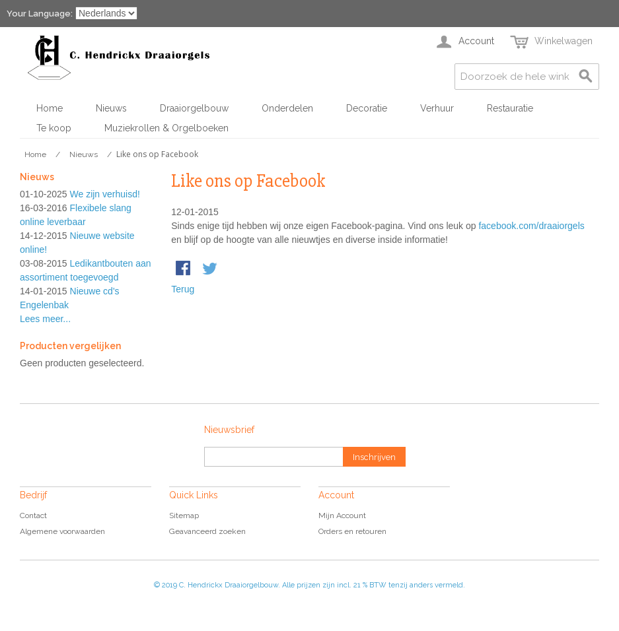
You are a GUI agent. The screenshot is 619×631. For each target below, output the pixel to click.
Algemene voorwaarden (62, 531)
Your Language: (40, 13)
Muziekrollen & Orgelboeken (166, 128)
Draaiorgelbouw (194, 108)
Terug (182, 289)
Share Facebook (184, 269)
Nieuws (111, 108)
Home (49, 108)
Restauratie (510, 108)
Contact (33, 515)
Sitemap (184, 515)
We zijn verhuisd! (105, 194)
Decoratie (366, 108)
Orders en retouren (352, 531)
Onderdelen (287, 108)
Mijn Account (342, 515)
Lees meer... (45, 319)
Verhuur (437, 108)
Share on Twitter (210, 269)
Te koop (53, 128)
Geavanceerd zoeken (207, 531)
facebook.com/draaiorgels (531, 225)
